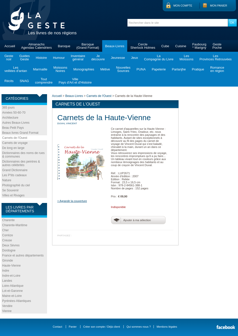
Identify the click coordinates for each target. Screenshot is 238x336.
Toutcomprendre (43, 80)
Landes (7, 280)
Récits (9, 81)
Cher (5, 230)
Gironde (7, 260)
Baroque (64, 46)
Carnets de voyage (15, 143)
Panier (73, 326)
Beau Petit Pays (13, 128)
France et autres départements (23, 255)
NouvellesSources (123, 69)
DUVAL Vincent (67, 123)
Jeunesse (118, 58)
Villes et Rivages (13, 195)
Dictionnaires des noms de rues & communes (23, 154)
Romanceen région (217, 69)
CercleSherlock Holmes (142, 45)
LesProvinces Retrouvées (216, 57)
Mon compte (183, 5)
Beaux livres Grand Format (20, 133)
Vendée (7, 306)
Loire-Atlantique (13, 286)
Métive (105, 69)
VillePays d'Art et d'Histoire (75, 80)
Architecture (10, 117)
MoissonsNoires (60, 69)
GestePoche (217, 45)
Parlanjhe (179, 69)
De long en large (13, 148)
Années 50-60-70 (14, 112)
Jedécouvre (98, 57)
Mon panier (218, 5)
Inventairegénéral (78, 57)
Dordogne (9, 250)
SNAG (24, 81)
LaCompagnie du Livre (158, 57)
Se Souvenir (10, 190)
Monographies (83, 69)
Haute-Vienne (11, 265)
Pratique (198, 69)
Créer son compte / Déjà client (101, 326)
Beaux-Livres (114, 46)
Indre (5, 270)
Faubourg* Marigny (199, 45)
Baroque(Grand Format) (87, 45)
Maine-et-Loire (12, 296)
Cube (165, 46)
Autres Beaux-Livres (16, 122)
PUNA (141, 69)
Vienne (7, 311)
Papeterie (159, 69)
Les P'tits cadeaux (14, 175)
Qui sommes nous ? (138, 326)
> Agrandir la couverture (72, 200)
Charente (8, 220)
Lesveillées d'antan (16, 69)
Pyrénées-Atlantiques (16, 301)
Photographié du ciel (16, 185)
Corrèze (7, 235)
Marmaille (40, 69)
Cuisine (180, 46)
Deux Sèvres (11, 245)
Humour (58, 58)
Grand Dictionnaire (15, 170)
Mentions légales (167, 326)
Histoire (41, 58)
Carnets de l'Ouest (14, 138)
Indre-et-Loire (11, 275)
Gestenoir (9, 57)
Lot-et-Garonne (12, 291)
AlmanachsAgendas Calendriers (36, 45)
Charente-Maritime (14, 225)
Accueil (10, 46)
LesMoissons (186, 57)
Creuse (7, 240)
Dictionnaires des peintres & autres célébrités (21, 163)
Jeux (134, 58)
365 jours (8, 107)
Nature (6, 180)
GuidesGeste (24, 57)
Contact (57, 326)
